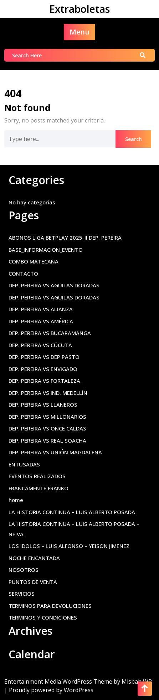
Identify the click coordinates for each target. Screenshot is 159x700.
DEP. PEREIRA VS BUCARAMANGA (50, 332)
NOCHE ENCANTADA (34, 557)
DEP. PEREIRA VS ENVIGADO (43, 368)
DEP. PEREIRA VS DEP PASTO (44, 356)
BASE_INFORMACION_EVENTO (46, 249)
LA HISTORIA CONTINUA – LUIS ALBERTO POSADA (72, 512)
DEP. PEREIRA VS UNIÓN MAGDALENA (55, 452)
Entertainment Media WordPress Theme (59, 681)
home (16, 499)
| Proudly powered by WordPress (48, 690)
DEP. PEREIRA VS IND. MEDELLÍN (48, 392)
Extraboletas (79, 9)
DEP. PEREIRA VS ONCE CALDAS (47, 428)
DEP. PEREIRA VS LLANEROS (43, 404)
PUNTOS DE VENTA (33, 581)
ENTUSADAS (24, 464)
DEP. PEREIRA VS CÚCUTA (40, 345)
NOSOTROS (24, 569)
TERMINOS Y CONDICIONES (43, 617)
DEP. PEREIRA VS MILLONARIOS (47, 416)
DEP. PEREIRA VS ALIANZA (41, 309)
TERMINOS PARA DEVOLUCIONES (50, 605)
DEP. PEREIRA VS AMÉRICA (41, 321)
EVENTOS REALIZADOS (37, 476)
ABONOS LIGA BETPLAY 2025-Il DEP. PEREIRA (65, 237)
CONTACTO (23, 273)
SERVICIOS (22, 593)
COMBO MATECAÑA (33, 261)
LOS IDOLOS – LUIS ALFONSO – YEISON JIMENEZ (69, 545)
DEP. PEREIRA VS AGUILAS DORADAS (54, 285)
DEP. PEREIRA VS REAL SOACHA (47, 440)
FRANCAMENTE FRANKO (38, 488)
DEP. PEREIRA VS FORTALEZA (44, 380)
